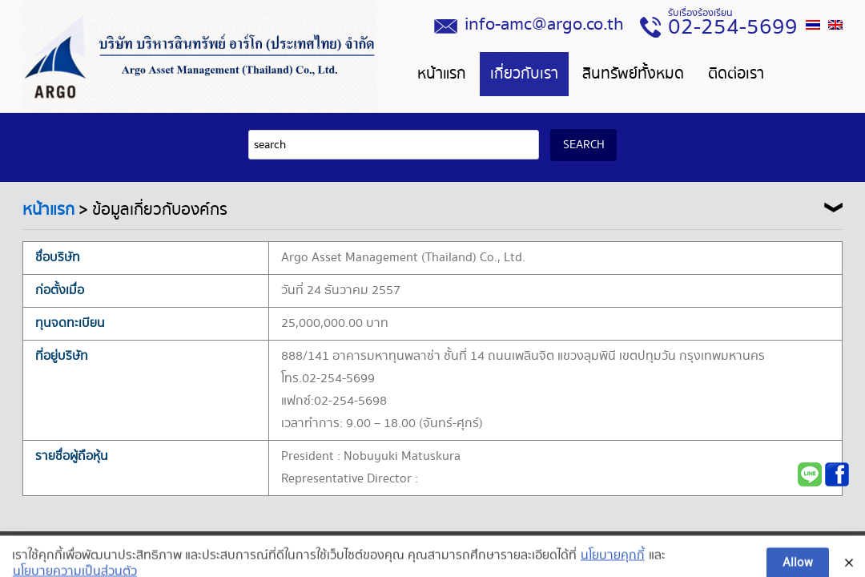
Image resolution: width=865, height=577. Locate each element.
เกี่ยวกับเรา (524, 74)
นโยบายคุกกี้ (613, 567)
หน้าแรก (441, 74)
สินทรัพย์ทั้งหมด (633, 74)
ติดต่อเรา (736, 74)
